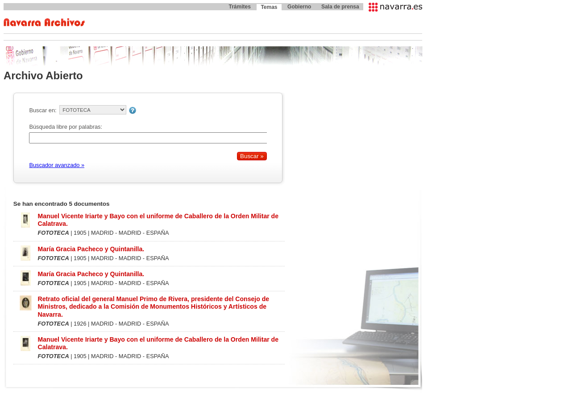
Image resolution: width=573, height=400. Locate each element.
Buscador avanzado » (56, 165)
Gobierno (299, 7)
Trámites (239, 7)
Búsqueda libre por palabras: (65, 126)
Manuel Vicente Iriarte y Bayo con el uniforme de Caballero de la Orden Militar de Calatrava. (157, 219)
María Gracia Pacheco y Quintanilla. (90, 249)
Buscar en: (42, 110)
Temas (269, 7)
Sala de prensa (340, 7)
